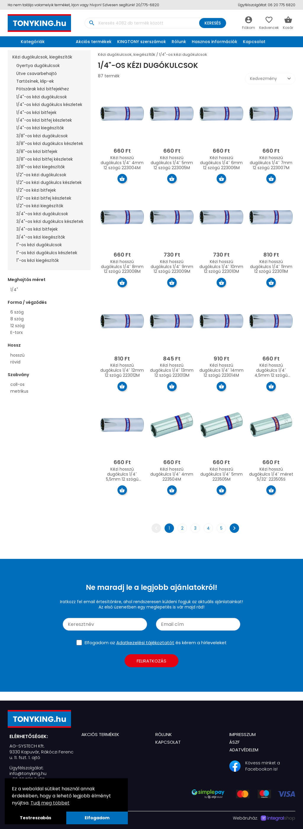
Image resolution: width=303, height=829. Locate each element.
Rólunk (179, 42)
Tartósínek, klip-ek (35, 81)
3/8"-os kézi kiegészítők (40, 167)
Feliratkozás (151, 661)
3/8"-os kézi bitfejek (36, 151)
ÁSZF (234, 742)
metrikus (19, 391)
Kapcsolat (254, 42)
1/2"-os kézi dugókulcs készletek (49, 182)
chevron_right (234, 528)
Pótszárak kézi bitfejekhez (42, 89)
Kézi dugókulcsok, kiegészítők (42, 57)
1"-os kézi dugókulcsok (39, 245)
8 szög (17, 319)
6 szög (17, 312)
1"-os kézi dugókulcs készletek (46, 253)
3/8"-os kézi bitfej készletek (44, 159)
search (91, 23)
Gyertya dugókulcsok (38, 65)
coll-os (17, 384)
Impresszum (242, 734)
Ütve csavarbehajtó (36, 73)
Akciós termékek (94, 42)
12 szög (17, 326)
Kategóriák (28, 42)
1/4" (14, 290)
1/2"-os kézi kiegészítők (39, 206)
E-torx (16, 332)
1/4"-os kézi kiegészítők (40, 128)
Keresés (211, 23)
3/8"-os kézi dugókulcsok (42, 136)
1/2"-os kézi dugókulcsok (41, 175)
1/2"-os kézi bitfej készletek (43, 198)
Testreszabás (35, 818)
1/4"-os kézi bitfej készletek (44, 120)
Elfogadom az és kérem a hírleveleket (156, 642)
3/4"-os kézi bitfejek (37, 229)
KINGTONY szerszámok (141, 42)
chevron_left (156, 528)
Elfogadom (97, 818)
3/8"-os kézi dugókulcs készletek (49, 143)
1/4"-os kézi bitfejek (36, 112)
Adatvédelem (243, 750)
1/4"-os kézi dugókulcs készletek (49, 104)
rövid (15, 362)
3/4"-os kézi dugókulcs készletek (49, 221)
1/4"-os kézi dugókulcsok (41, 97)
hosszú (17, 355)
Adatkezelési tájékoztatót (145, 642)
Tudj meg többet (50, 802)
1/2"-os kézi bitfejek (36, 190)
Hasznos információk (214, 42)
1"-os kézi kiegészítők (37, 260)
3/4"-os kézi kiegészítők (40, 237)
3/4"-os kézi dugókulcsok (42, 214)
